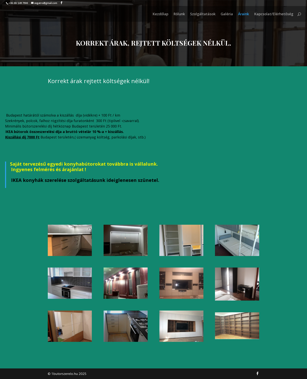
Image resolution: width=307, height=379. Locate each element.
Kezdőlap (160, 14)
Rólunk (179, 14)
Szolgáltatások (203, 14)
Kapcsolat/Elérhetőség (273, 14)
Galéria (227, 14)
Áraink (243, 14)
